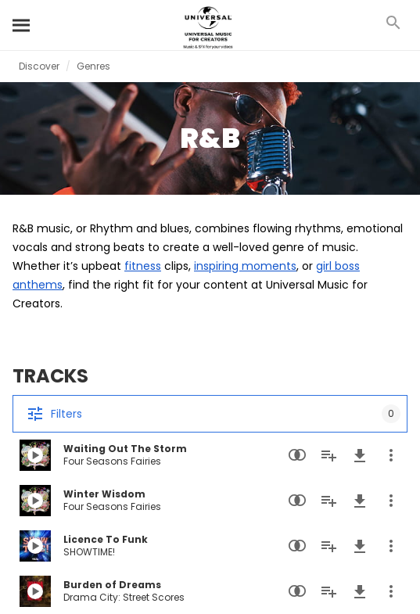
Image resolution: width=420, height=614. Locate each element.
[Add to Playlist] (328, 455)
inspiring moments (245, 266)
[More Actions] (391, 455)
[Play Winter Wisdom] (35, 500)
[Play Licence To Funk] (35, 546)
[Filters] (210, 414)
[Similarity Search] (297, 455)
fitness (142, 266)
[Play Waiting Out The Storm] (35, 455)
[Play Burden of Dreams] (35, 591)
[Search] (22, 25)
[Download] (359, 455)
